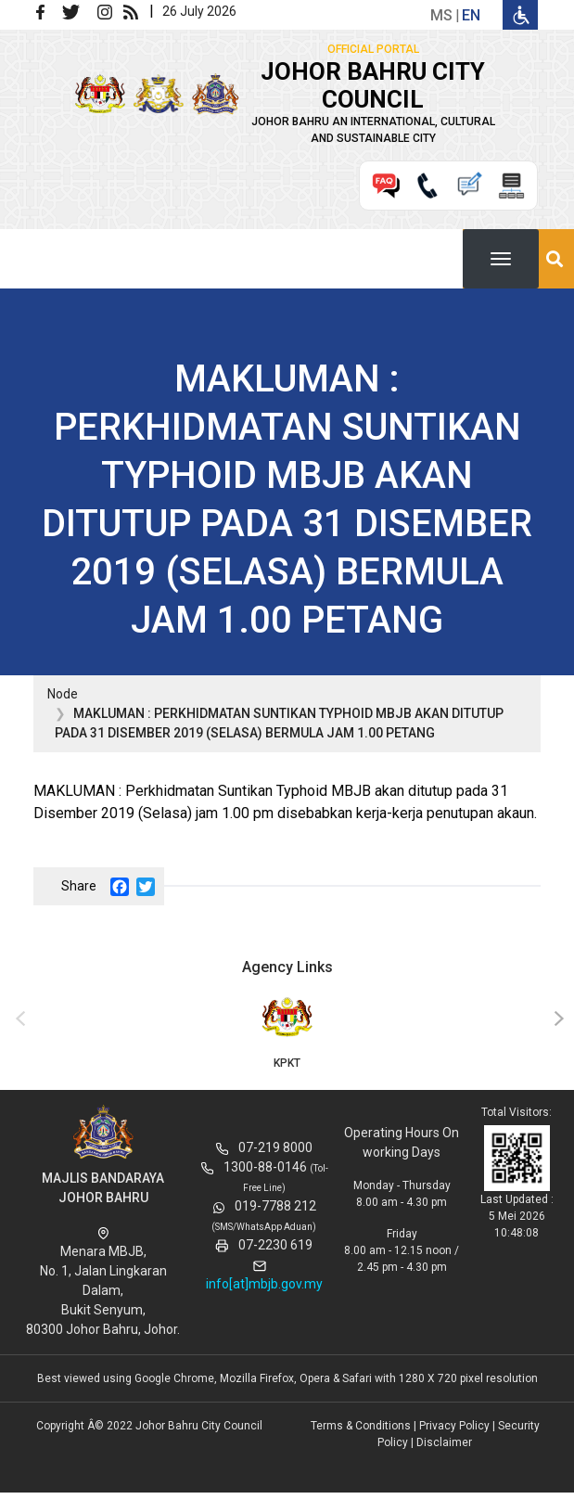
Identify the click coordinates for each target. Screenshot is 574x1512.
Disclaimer (444, 1442)
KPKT (287, 1031)
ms (441, 15)
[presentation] (17, 1019)
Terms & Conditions (361, 1425)
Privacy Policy (454, 1425)
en (471, 15)
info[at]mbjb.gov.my (264, 1283)
